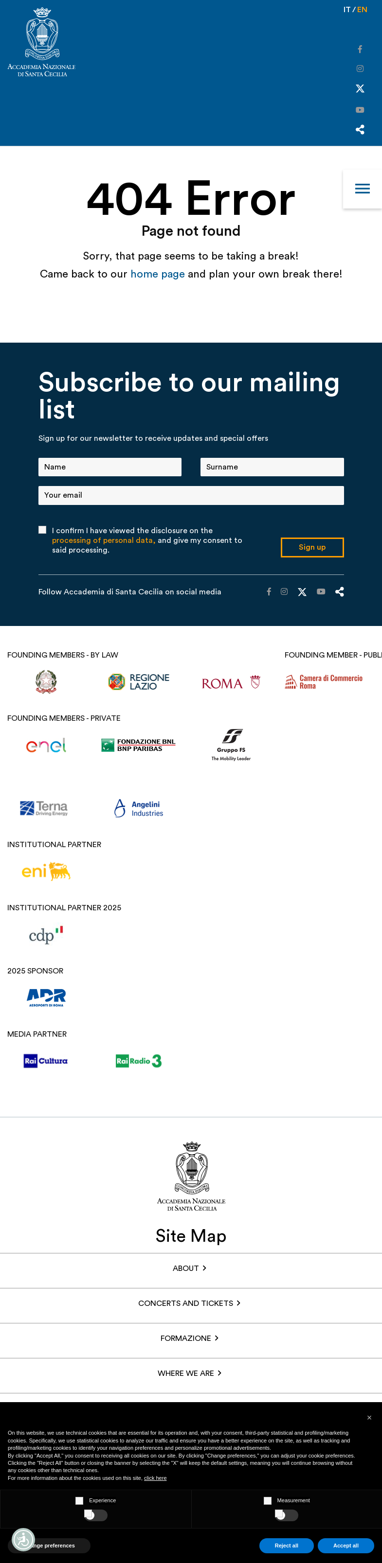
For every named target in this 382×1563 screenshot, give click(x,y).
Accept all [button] (346, 1545)
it (347, 10)
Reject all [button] (286, 1545)
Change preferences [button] (49, 1545)
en (362, 10)
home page (159, 274)
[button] (369, 1417)
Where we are (186, 1373)
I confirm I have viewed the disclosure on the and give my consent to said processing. (147, 540)
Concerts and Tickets (185, 1303)
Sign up (312, 547)
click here (155, 1478)
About (186, 1268)
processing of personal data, (104, 540)
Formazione (186, 1338)
